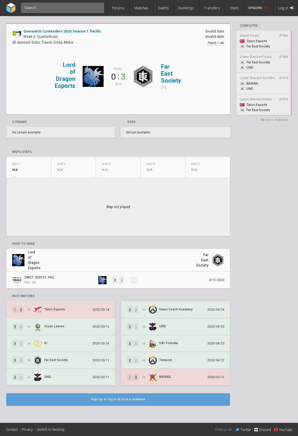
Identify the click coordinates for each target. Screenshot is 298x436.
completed (249, 25)
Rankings (186, 8)
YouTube (283, 430)
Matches (141, 8)
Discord (262, 430)
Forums (118, 8)
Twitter (243, 430)
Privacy (27, 429)
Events (163, 8)
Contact (12, 429)
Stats (234, 8)
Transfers (212, 8)
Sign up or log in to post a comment (118, 399)
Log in (286, 8)
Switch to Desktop (51, 429)
